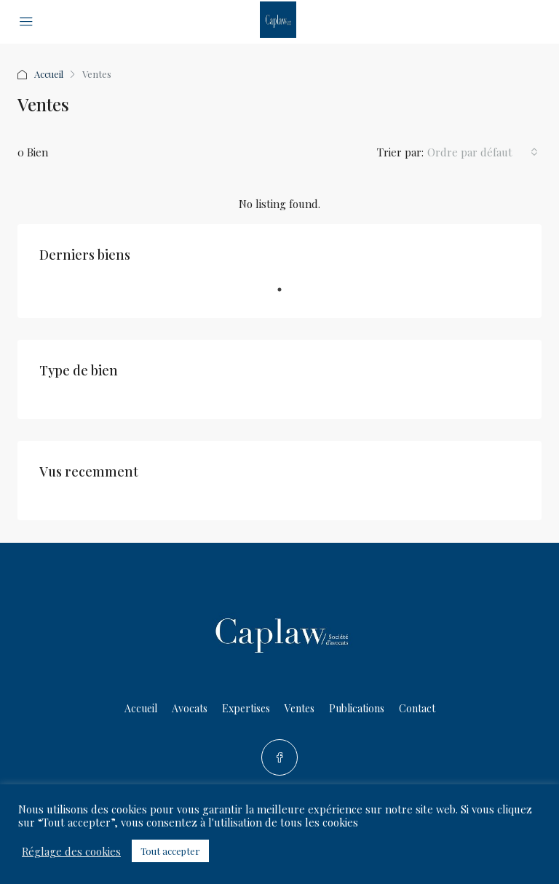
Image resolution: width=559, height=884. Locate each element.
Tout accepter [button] (170, 851)
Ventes (299, 708)
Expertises (246, 708)
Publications (356, 708)
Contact (417, 708)
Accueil (48, 74)
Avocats (189, 708)
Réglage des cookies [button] (71, 851)
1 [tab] (287, 295)
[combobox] (482, 152)
